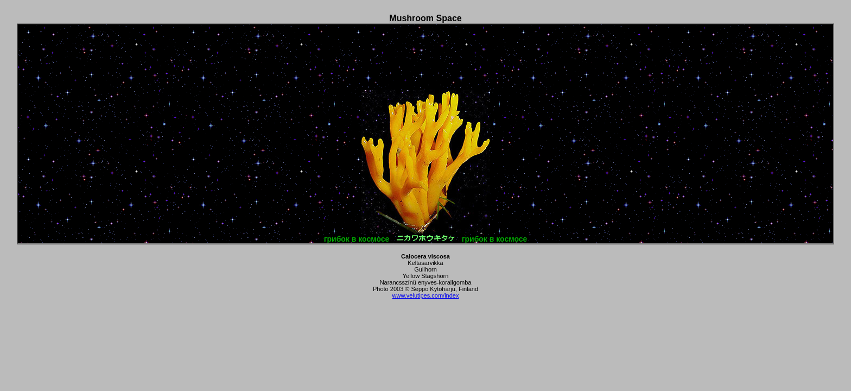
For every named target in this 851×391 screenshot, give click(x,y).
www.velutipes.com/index (425, 295)
